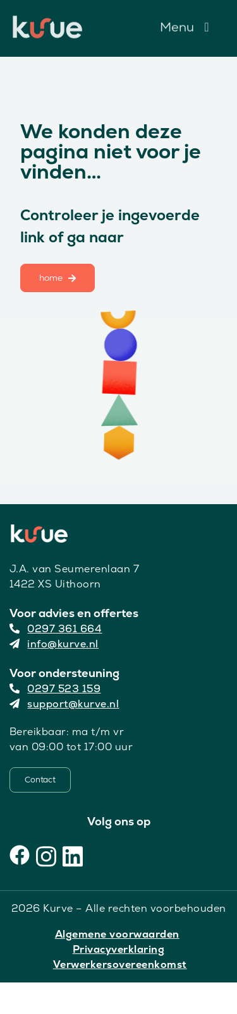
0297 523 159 (55, 688)
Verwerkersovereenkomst (120, 964)
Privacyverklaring (119, 949)
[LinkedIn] (73, 855)
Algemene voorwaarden (117, 934)
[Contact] (40, 780)
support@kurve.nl (64, 703)
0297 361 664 (55, 628)
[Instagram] (46, 855)
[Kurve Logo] (47, 21)
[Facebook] (19, 855)
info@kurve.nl (54, 644)
